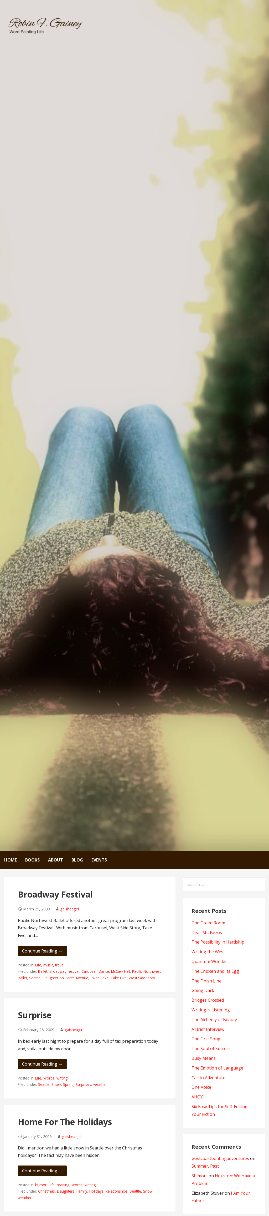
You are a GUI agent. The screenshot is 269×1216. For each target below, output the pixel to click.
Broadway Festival (55, 894)
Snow (56, 1084)
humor (40, 1184)
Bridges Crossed (208, 1000)
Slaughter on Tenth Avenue (65, 977)
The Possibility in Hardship (218, 942)
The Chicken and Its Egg (215, 971)
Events (99, 860)
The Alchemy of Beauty (214, 1019)
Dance (104, 971)
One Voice (201, 1087)
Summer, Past (205, 1166)
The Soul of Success (211, 1048)
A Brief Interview (208, 1029)
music (48, 964)
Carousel (88, 971)
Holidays (96, 1191)
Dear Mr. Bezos (207, 932)
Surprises (83, 1084)
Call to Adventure (208, 1078)
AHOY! (198, 1097)
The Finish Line (206, 981)
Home (10, 860)
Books (32, 860)
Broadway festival (64, 971)
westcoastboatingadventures (220, 1158)
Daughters (65, 1191)
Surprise (34, 1015)
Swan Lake (99, 977)
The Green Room (208, 923)
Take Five (119, 977)
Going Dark (203, 990)
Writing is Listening (211, 1010)
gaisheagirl (69, 908)
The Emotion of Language (217, 1068)
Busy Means (204, 1058)
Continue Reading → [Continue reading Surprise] (42, 1064)
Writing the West (208, 952)
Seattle (34, 977)
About (55, 860)
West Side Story (142, 977)
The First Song (206, 1039)
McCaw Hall (120, 971)
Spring (68, 1084)
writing (62, 1078)
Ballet (42, 971)
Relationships (117, 1191)
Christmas (46, 1191)
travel (59, 964)
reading (63, 1184)
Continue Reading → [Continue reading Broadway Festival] (42, 951)
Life (38, 964)
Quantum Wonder (209, 961)
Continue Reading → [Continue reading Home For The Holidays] (42, 1171)
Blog (77, 860)
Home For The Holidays (65, 1121)
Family (81, 1191)
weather (100, 1084)
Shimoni (200, 1176)
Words (48, 1078)
